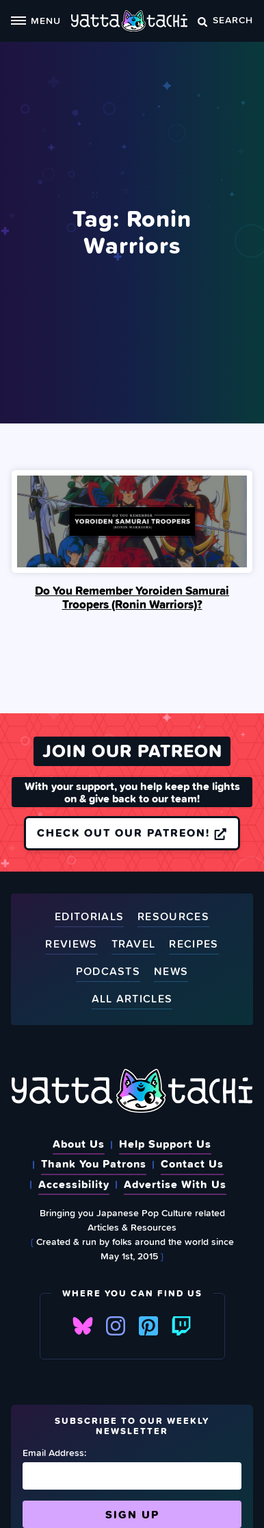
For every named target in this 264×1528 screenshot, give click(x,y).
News (171, 972)
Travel (133, 944)
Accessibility (73, 1184)
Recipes (193, 944)
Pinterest (148, 1326)
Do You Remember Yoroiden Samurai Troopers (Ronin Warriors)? (132, 597)
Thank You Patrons (93, 1163)
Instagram (116, 1326)
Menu (36, 20)
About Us (79, 1143)
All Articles (132, 999)
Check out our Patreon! (131, 832)
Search (225, 19)
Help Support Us (165, 1143)
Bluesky (83, 1326)
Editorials (89, 917)
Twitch (181, 1326)
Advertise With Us (175, 1184)
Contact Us (192, 1163)
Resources (173, 917)
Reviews (71, 944)
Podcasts (108, 972)
